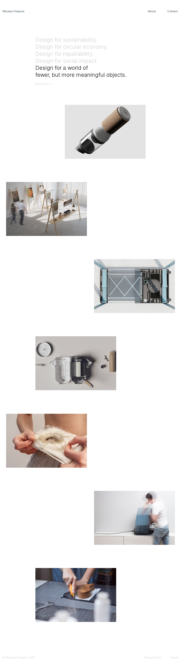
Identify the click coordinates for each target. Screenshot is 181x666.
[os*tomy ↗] (46, 441)
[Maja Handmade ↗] (75, 595)
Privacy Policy (152, 657)
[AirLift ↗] (134, 286)
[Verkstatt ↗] (46, 209)
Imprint (174, 657)
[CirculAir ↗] (105, 132)
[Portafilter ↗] (134, 518)
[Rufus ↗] (75, 363)
